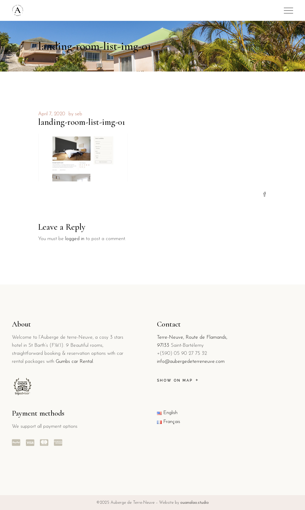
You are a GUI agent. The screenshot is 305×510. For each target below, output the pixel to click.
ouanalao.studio (194, 502)
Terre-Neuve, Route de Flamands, (192, 337)
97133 (163, 345)
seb (78, 113)
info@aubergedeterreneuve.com (191, 361)
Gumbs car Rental (74, 361)
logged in (74, 238)
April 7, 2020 (51, 113)
